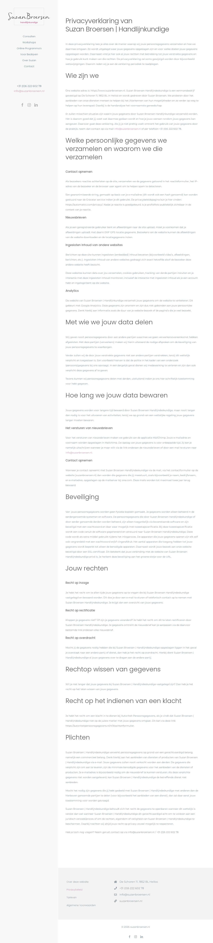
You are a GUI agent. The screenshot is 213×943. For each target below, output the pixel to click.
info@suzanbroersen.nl (29, 91)
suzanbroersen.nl (130, 901)
